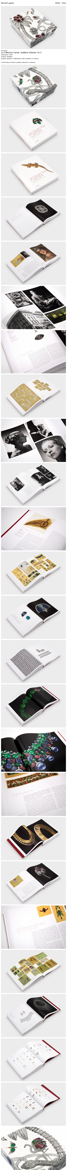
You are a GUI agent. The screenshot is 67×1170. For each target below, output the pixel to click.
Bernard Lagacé (7, 3)
